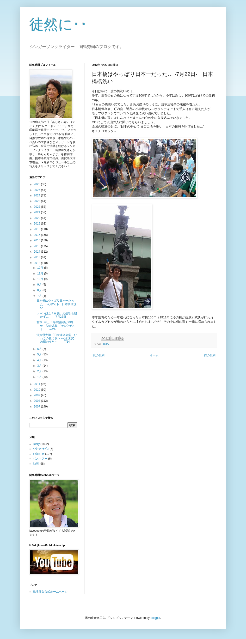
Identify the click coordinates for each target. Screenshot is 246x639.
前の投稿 (209, 355)
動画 (36, 463)
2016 (37, 240)
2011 (37, 384)
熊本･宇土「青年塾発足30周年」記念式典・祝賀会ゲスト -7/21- (56, 326)
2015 (37, 246)
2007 (37, 406)
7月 (40, 296)
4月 (40, 360)
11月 (40, 273)
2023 (37, 201)
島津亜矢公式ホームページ (50, 591)
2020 (37, 218)
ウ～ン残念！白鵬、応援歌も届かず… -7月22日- (57, 315)
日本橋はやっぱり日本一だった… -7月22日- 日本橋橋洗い (56, 304)
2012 (37, 263)
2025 (37, 190)
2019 (37, 223)
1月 (40, 377)
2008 (37, 400)
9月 (40, 284)
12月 (40, 267)
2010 (37, 389)
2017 (37, 235)
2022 (37, 206)
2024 (37, 195)
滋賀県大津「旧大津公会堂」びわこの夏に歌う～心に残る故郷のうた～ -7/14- (57, 338)
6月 (40, 349)
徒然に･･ (58, 24)
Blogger (155, 618)
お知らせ (38, 454)
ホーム (154, 355)
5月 (40, 354)
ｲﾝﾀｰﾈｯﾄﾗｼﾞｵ (41, 448)
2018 (37, 229)
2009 (37, 395)
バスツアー (40, 458)
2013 (37, 257)
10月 (40, 279)
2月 (40, 371)
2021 (37, 212)
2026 (37, 184)
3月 (40, 365)
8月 (40, 290)
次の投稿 (99, 355)
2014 (37, 251)
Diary (106, 343)
